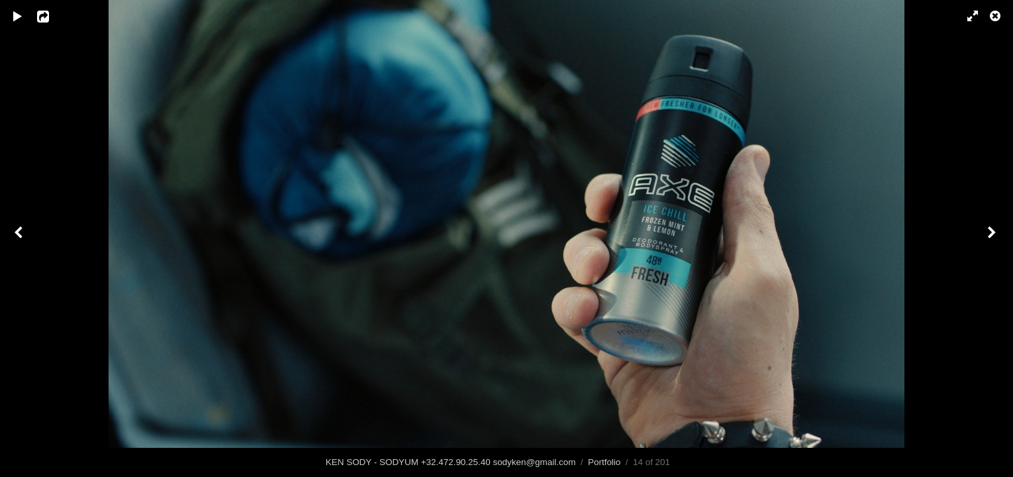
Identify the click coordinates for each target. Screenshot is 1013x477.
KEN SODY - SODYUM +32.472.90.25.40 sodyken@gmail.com (451, 462)
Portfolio (604, 462)
